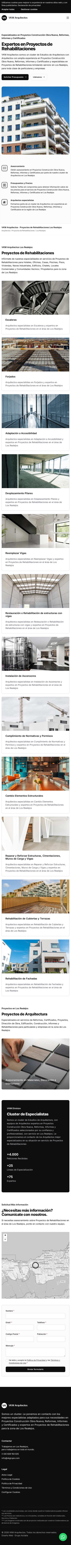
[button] (35, 1265)
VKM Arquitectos (14, 18)
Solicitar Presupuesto (15, 77)
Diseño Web (7, 1535)
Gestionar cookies (29, 9)
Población (42, 1334)
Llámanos (39, 77)
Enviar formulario (35, 1369)
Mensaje (10, 1345)
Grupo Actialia (21, 1535)
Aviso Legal (7, 1475)
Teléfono (41, 1322)
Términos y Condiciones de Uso (17, 1487)
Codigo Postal (13, 1334)
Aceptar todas (8, 9)
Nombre (10, 1311)
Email (9, 1322)
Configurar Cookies (11, 1492)
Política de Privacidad (36, 1360)
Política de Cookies (11, 1479)
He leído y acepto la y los (34, 1361)
